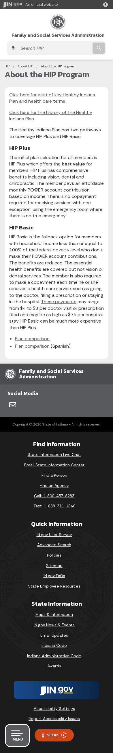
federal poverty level (58, 250)
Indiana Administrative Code (54, 655)
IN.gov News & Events (54, 624)
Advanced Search (54, 544)
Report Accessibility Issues (54, 718)
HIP (7, 66)
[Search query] (54, 48)
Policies (54, 555)
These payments (58, 302)
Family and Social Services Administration (58, 35)
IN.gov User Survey (54, 534)
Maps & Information (54, 614)
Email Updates (54, 635)
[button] (106, 4)
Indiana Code (54, 645)
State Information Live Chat (54, 454)
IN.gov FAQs (54, 575)
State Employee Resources (54, 586)
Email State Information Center (54, 464)
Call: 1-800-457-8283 (54, 495)
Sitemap (54, 565)
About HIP (25, 66)
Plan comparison (32, 339)
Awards (54, 666)
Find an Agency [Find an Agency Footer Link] (54, 485)
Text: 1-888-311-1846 (54, 506)
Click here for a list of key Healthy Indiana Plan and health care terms (52, 98)
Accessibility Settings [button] (54, 708)
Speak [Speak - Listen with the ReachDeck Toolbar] (53, 735)
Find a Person (54, 475)
